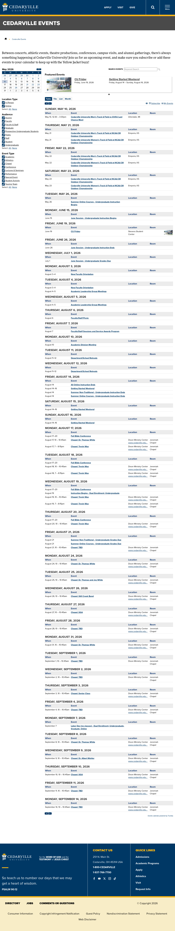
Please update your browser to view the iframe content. (21, 79)
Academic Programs (147, 863)
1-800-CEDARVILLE (104, 867)
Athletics (141, 876)
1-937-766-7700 (102, 872)
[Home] (6, 39)
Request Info (143, 889)
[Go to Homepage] (20, 10)
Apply (107, 7)
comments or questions (57, 903)
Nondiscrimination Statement (123, 914)
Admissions (142, 857)
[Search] (153, 7)
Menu (167, 7)
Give (132, 7)
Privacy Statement (156, 914)
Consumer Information (20, 914)
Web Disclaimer (87, 919)
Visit (120, 7)
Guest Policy (93, 914)
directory (12, 903)
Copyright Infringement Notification (59, 914)
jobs (29, 903)
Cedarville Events (19, 39)
